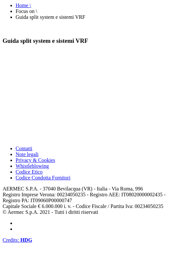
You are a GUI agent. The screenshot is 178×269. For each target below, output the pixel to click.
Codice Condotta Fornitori (43, 177)
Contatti (24, 148)
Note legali (27, 154)
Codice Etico (29, 172)
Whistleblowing (32, 166)
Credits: (17, 240)
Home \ (23, 5)
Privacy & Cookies (35, 160)
